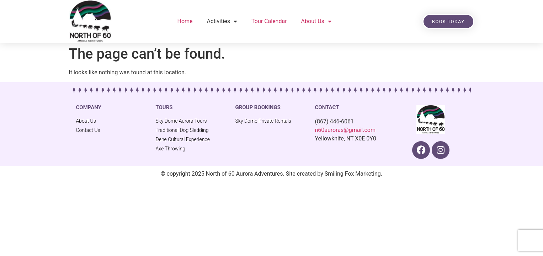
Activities (222, 21)
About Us (316, 21)
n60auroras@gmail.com (345, 130)
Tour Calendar (269, 21)
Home (185, 21)
